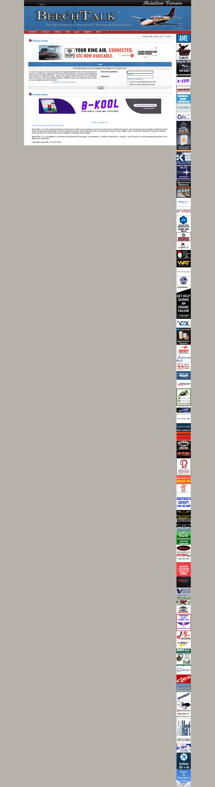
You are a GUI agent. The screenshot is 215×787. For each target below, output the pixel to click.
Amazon (45, 32)
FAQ (68, 32)
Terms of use (57, 82)
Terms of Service (38, 125)
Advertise (33, 32)
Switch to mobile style (100, 122)
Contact (57, 32)
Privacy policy (70, 82)
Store (98, 32)
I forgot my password (135, 79)
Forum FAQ (50, 125)
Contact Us (60, 125)
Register (87, 32)
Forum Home (40, 40)
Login (76, 32)
